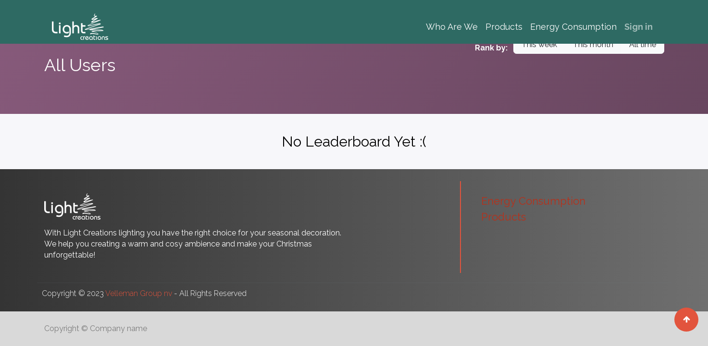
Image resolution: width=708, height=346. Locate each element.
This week (539, 44)
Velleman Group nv (138, 293)
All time (642, 44)
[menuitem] (452, 26)
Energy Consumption (533, 201)
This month (593, 44)
